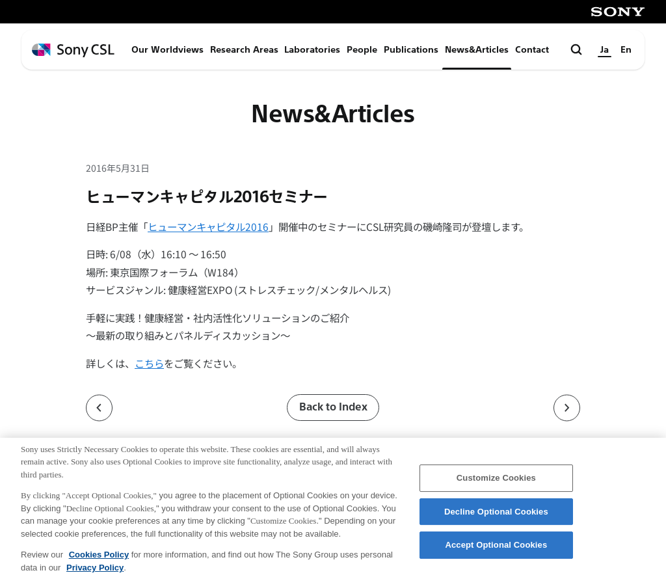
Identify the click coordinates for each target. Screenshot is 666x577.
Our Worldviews (167, 50)
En (626, 50)
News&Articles (477, 50)
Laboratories (312, 50)
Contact (532, 50)
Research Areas (244, 50)
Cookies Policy (99, 561)
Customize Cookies (496, 484)
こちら (149, 363)
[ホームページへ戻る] (73, 50)
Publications (411, 50)
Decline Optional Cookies (496, 518)
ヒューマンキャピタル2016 (208, 226)
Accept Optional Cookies (496, 551)
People (362, 50)
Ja (604, 50)
